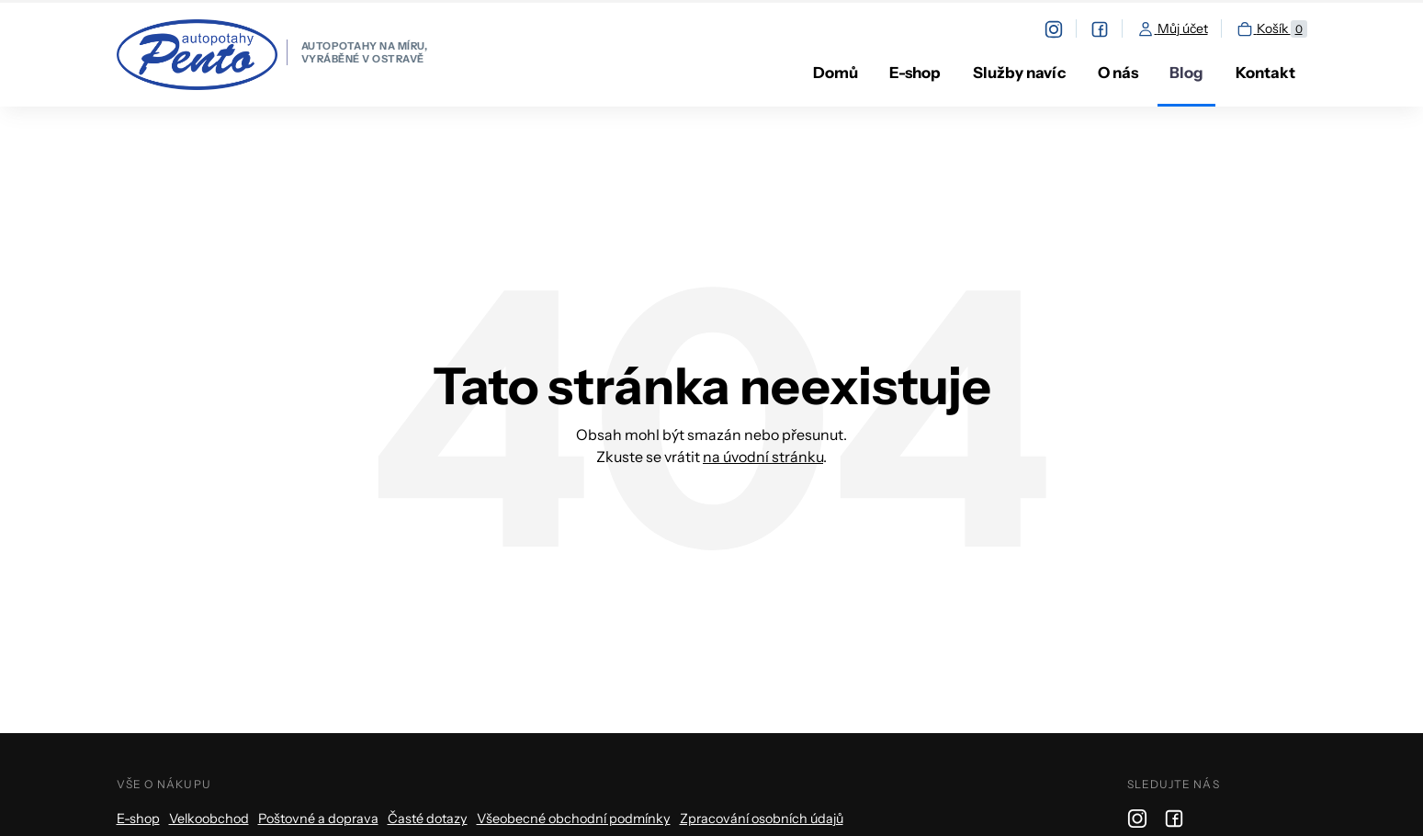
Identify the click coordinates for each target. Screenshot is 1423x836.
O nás (1118, 72)
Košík (1271, 29)
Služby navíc (1019, 72)
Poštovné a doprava (318, 818)
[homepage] (272, 54)
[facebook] (1106, 29)
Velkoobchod (209, 818)
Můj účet (1172, 29)
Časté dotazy (428, 818)
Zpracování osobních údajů (761, 818)
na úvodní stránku (763, 456)
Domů (835, 72)
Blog (1186, 72)
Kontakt (1265, 72)
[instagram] (1061, 29)
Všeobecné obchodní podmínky (574, 818)
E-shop (915, 72)
